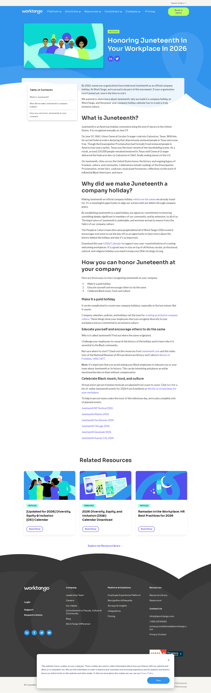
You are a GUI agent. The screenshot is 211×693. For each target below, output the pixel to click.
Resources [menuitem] (91, 11)
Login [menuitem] (27, 602)
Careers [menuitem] (70, 600)
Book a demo (178, 11)
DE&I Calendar (113, 243)
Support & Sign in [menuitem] (178, 3)
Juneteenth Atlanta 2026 (95, 414)
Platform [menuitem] (53, 11)
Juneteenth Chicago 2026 (96, 426)
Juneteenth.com (151, 351)
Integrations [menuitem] (114, 611)
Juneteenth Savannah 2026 (96, 432)
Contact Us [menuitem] (155, 609)
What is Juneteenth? (39, 97)
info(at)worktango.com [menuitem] (161, 616)
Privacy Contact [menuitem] (157, 634)
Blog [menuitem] (68, 618)
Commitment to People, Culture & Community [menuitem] (84, 612)
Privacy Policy (147, 673)
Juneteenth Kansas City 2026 (98, 438)
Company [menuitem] (132, 11)
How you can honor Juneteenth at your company (48, 115)
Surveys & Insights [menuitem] (117, 606)
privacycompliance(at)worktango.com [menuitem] (168, 628)
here (169, 384)
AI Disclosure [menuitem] (180, 683)
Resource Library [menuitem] (158, 595)
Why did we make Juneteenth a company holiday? (48, 105)
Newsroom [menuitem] (155, 600)
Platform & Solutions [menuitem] (119, 587)
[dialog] (105, 671)
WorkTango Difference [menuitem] (78, 624)
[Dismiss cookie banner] (169, 660)
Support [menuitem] (28, 610)
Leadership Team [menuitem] (75, 595)
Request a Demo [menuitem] (33, 615)
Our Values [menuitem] (71, 606)
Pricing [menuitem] (150, 11)
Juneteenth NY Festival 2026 (97, 408)
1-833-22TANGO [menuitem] (158, 621)
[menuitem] (175, 687)
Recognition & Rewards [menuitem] (120, 600)
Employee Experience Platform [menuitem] (124, 595)
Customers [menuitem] (112, 11)
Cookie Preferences (176, 687)
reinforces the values (144, 199)
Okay (158, 680)
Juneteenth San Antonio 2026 (98, 420)
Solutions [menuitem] (71, 11)
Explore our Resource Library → (105, 545)
